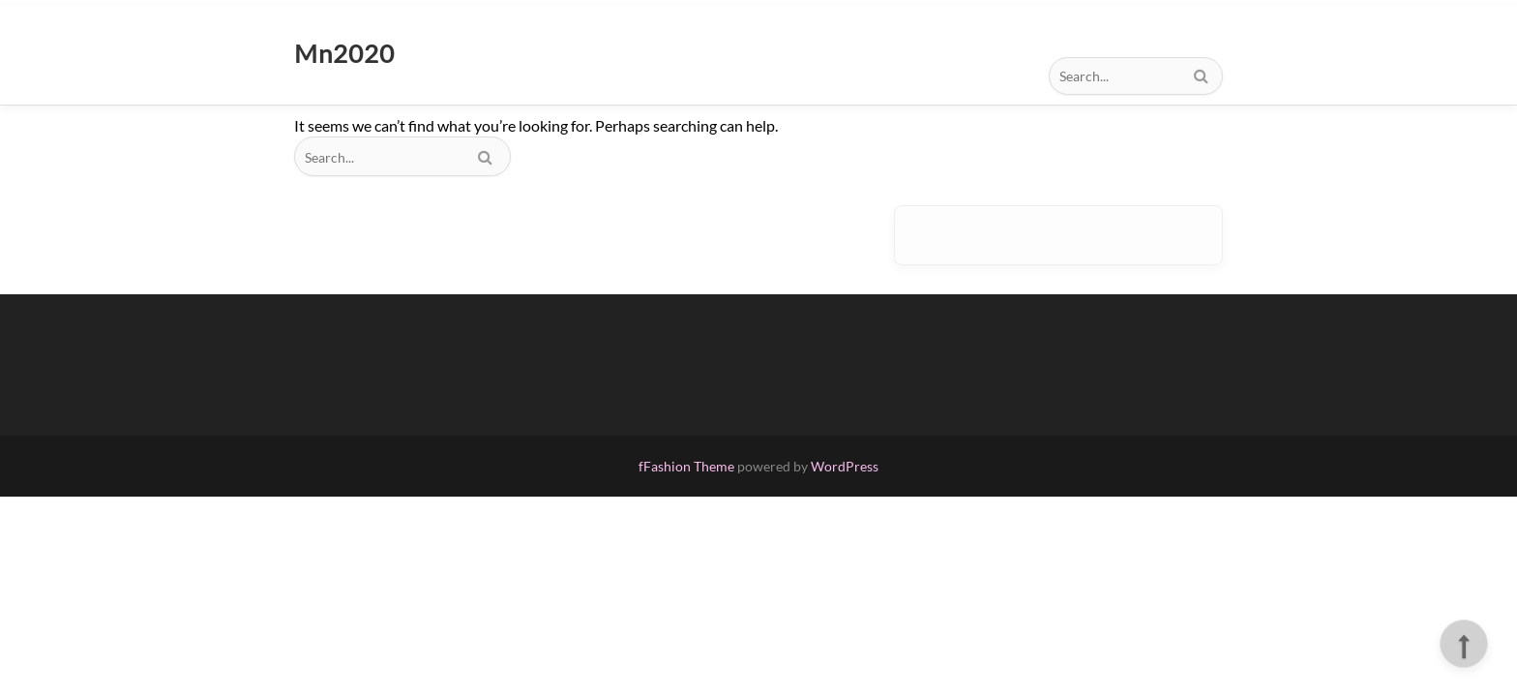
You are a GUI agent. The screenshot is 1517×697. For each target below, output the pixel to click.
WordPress (844, 466)
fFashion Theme (686, 466)
